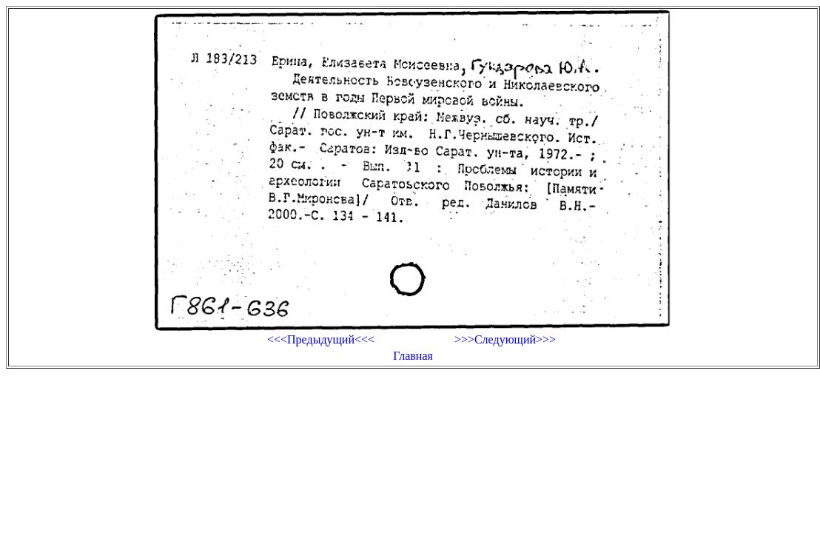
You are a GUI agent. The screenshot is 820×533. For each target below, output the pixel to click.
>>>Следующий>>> (505, 339)
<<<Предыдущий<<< (320, 339)
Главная (413, 355)
